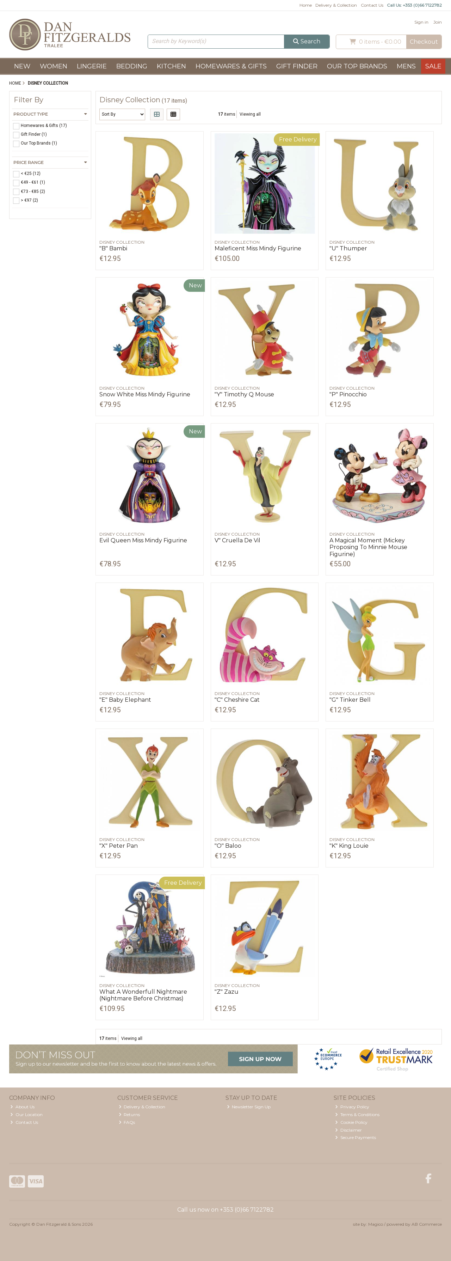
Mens (406, 66)
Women (53, 66)
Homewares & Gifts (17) (44, 125)
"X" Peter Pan (118, 845)
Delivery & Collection (336, 5)
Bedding (131, 66)
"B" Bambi (113, 248)
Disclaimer (348, 1130)
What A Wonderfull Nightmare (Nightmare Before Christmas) (143, 995)
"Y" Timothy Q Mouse (244, 394)
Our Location (26, 1114)
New (22, 66)
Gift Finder (296, 66)
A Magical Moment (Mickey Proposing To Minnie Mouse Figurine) (368, 547)
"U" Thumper (348, 248)
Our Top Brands (357, 66)
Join (437, 22)
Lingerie (92, 66)
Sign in (421, 22)
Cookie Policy (351, 1122)
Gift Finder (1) (34, 134)
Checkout (424, 41)
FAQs (127, 1122)
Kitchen (171, 66)
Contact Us (372, 5)
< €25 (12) (31, 173)
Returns (129, 1114)
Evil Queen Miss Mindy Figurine (143, 540)
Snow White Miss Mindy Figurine (144, 394)
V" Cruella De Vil (237, 540)
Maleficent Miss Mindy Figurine (258, 248)
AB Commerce (427, 1224)
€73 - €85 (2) (33, 191)
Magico (375, 1224)
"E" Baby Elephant (125, 699)
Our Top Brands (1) (39, 143)
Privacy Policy (352, 1106)
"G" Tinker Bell (350, 699)
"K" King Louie (349, 845)
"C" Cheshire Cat (237, 699)
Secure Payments (355, 1137)
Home (305, 5)
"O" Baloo (228, 845)
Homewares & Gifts (231, 66)
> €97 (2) (29, 199)
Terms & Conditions (357, 1114)
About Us (22, 1106)
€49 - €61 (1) (33, 182)
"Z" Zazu (227, 991)
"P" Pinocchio (348, 394)
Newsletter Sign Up (249, 1106)
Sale (433, 66)
